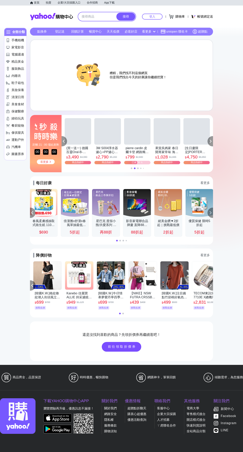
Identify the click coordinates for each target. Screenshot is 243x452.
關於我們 (110, 408)
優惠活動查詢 (136, 419)
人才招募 (163, 419)
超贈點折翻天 (136, 408)
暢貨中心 (95, 31)
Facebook (228, 416)
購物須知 (110, 431)
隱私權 (109, 419)
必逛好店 (131, 31)
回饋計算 (77, 31)
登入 (152, 16)
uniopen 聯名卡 (174, 31)
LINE (225, 430)
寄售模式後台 (196, 414)
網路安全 (110, 414)
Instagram (228, 423)
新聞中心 (227, 409)
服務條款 (110, 425)
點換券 (42, 31)
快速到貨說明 (196, 425)
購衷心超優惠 (136, 414)
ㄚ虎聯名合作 (166, 425)
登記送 (59, 31)
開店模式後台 (196, 419)
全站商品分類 (196, 431)
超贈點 (200, 31)
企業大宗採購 (166, 414)
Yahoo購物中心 (51, 16)
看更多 (148, 31)
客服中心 (163, 408)
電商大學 (193, 408)
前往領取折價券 (122, 346)
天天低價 (113, 31)
